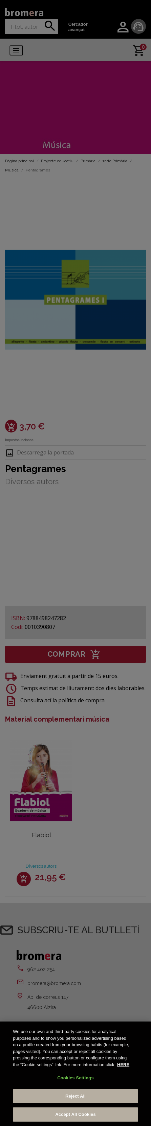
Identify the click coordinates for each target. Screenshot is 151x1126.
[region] (75, 1074)
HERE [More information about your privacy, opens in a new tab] (123, 1064)
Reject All (75, 1096)
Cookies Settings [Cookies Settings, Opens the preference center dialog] (75, 1077)
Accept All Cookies (75, 1114)
